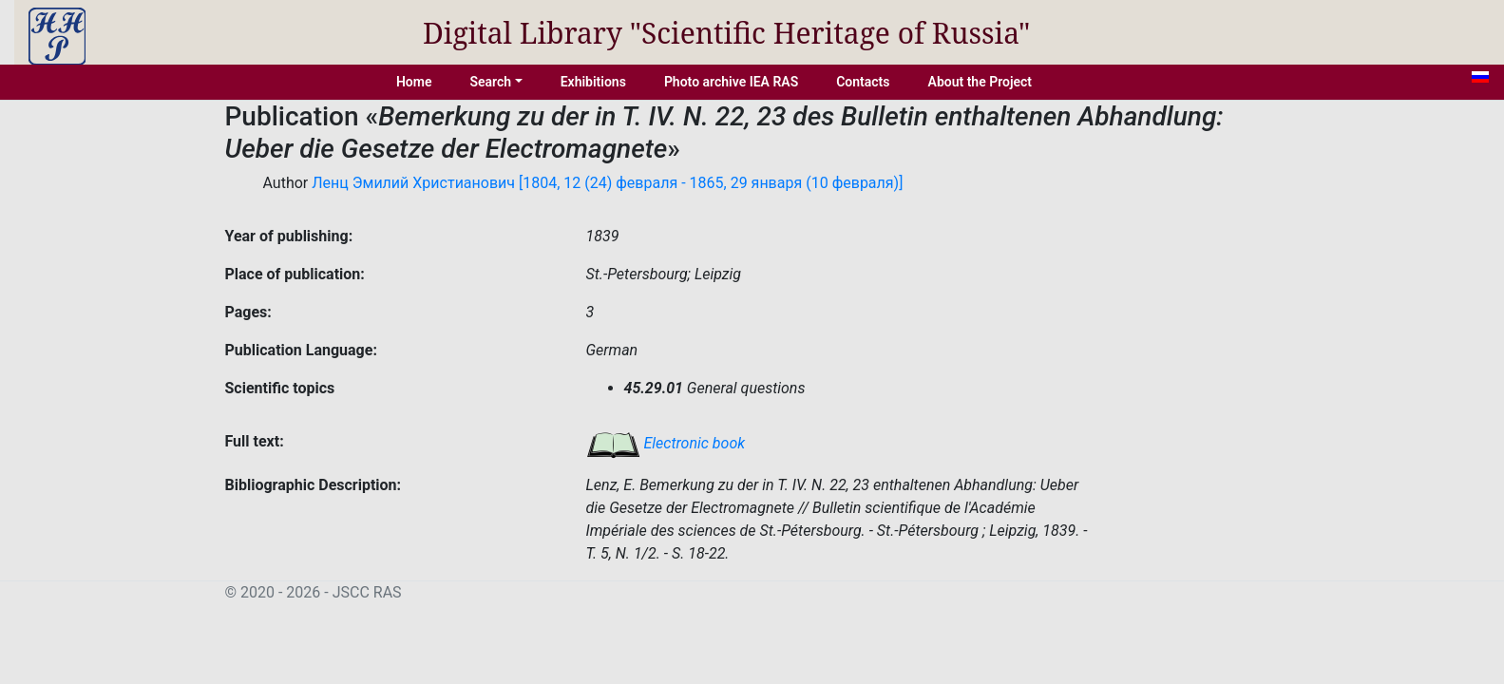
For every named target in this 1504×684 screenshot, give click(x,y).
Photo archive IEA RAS (731, 81)
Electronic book (666, 443)
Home (414, 81)
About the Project (980, 81)
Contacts (862, 81)
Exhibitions (593, 81)
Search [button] (490, 81)
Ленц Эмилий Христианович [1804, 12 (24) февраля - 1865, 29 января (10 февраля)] (607, 183)
